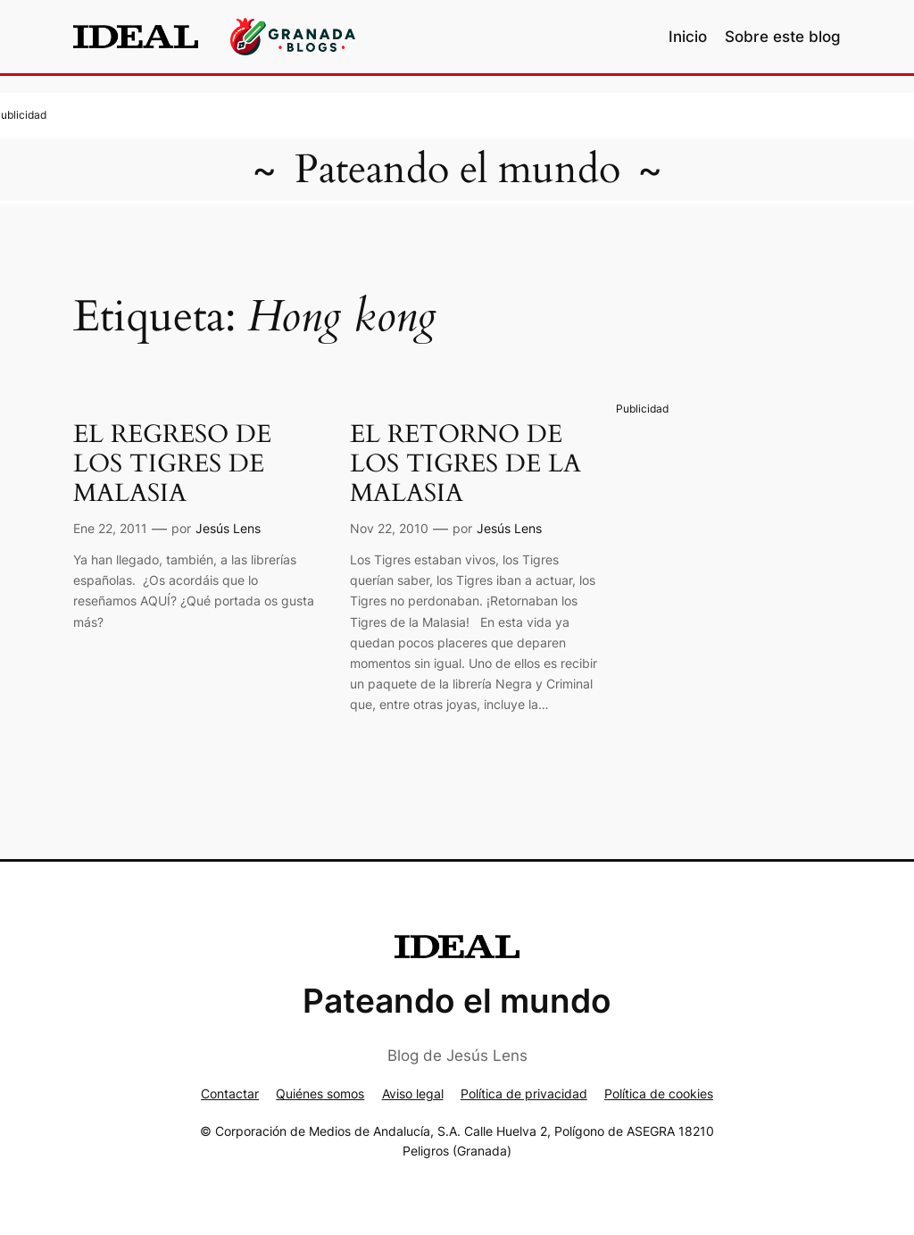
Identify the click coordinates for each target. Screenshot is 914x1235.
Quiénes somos (320, 1093)
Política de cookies (658, 1093)
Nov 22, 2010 (389, 528)
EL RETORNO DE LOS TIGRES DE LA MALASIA (465, 464)
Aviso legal (413, 1093)
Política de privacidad (524, 1093)
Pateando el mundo (457, 169)
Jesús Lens (228, 528)
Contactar (230, 1093)
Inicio (688, 37)
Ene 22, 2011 (110, 528)
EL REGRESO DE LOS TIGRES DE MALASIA (172, 464)
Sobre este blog (783, 37)
